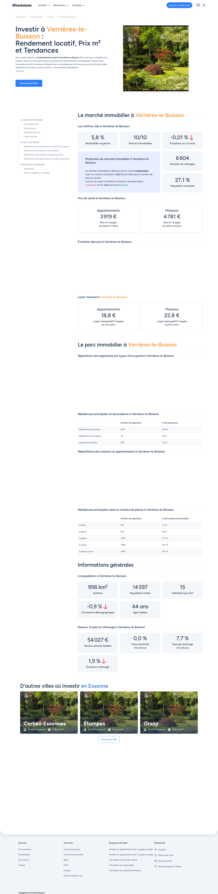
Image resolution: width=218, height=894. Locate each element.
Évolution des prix (32, 132)
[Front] (21, 5)
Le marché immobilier (31, 119)
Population (29, 169)
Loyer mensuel (30, 136)
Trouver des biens (28, 83)
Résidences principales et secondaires (41, 150)
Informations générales (32, 164)
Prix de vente (30, 128)
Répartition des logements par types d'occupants (46, 146)
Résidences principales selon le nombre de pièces (46, 159)
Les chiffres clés (31, 124)
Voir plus (20, 71)
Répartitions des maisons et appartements (43, 154)
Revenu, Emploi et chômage (37, 173)
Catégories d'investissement (31, 893)
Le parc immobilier (30, 142)
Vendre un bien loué (179, 5)
